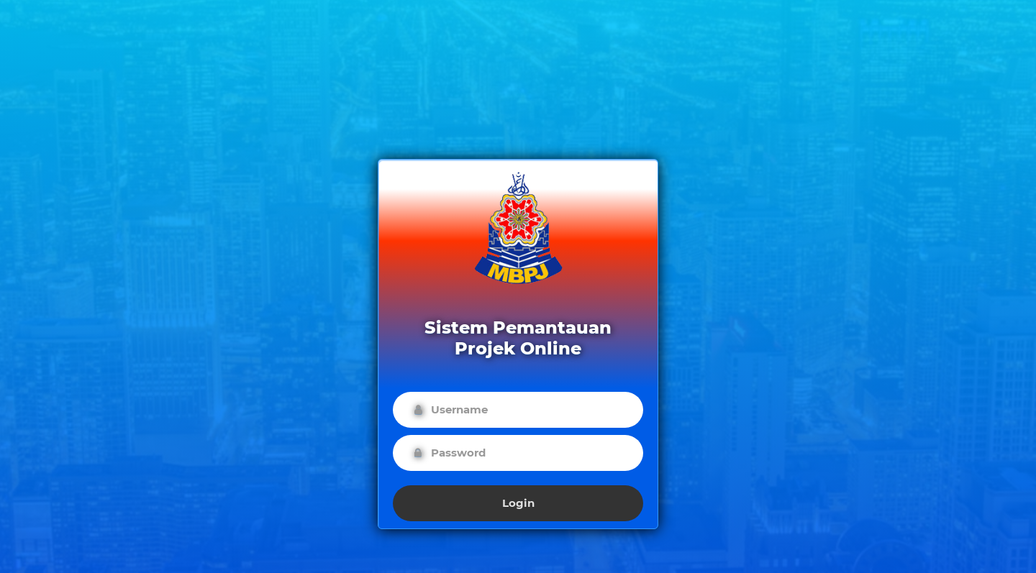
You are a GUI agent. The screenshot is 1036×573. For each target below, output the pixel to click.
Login (518, 503)
